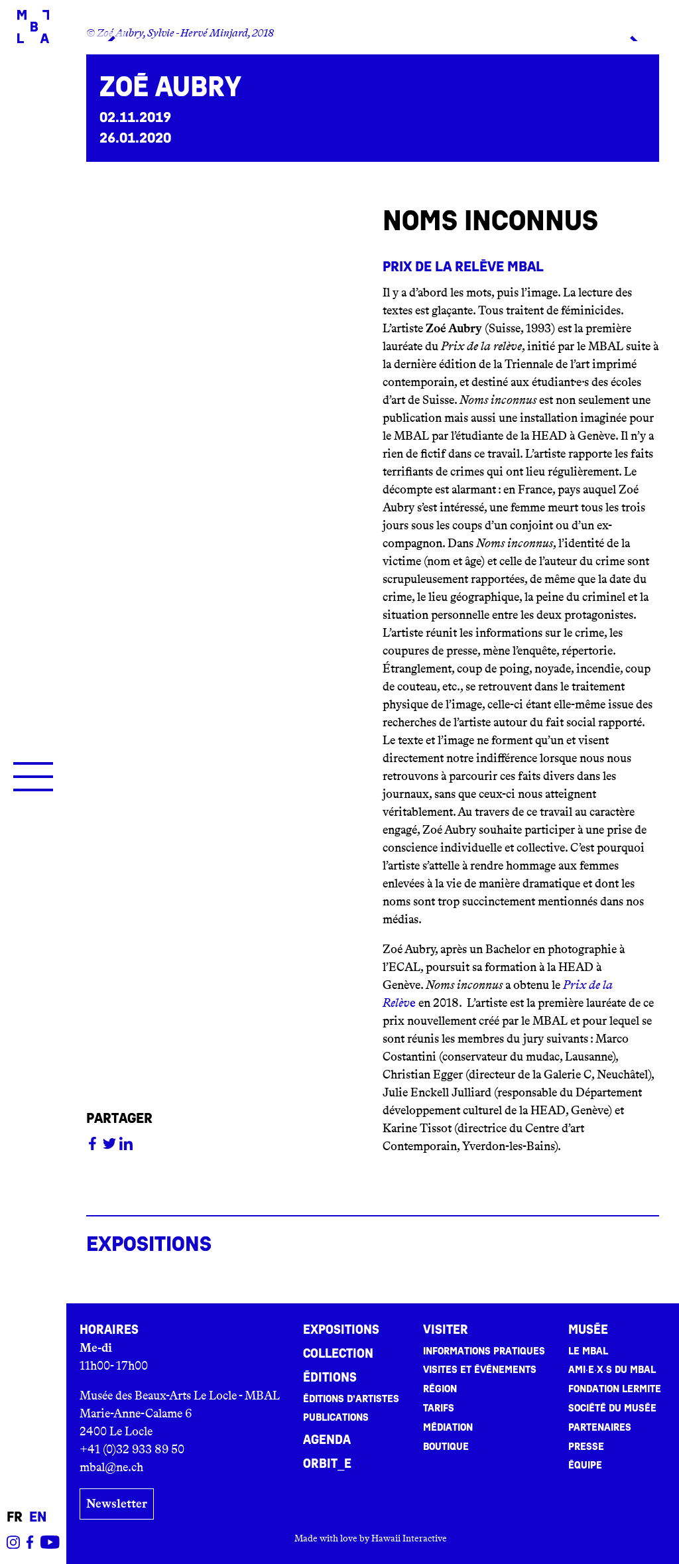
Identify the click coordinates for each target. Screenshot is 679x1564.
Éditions (330, 1377)
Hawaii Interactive (409, 1538)
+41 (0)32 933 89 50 (132, 1449)
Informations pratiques (484, 1351)
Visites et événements (479, 1370)
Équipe (585, 1465)
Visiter (445, 1330)
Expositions (341, 1330)
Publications (336, 1417)
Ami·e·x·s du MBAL (612, 1370)
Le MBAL (588, 1351)
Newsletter (116, 1503)
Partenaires (599, 1427)
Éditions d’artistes (351, 1399)
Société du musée (612, 1408)
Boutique (446, 1447)
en (37, 1517)
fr (15, 1517)
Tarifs (438, 1408)
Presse (586, 1447)
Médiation (448, 1427)
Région (440, 1389)
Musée (588, 1330)
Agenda (327, 1440)
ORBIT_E (327, 1464)
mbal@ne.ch (111, 1467)
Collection (338, 1353)
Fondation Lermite (614, 1389)
